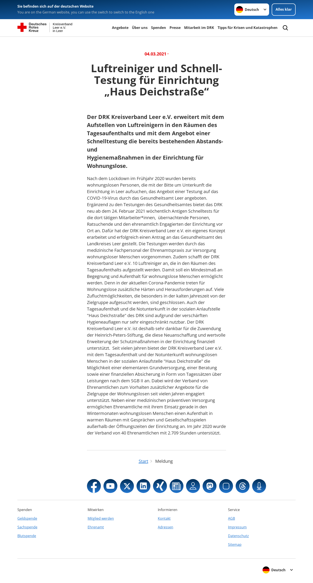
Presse (175, 27)
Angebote (120, 27)
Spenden (158, 27)
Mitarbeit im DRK (199, 27)
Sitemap (234, 544)
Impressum (237, 527)
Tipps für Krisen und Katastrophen (248, 27)
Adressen (165, 527)
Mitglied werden (101, 518)
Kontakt (164, 518)
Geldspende (27, 518)
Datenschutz (238, 535)
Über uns (140, 27)
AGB (231, 518)
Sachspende (27, 527)
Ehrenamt (96, 527)
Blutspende (26, 535)
